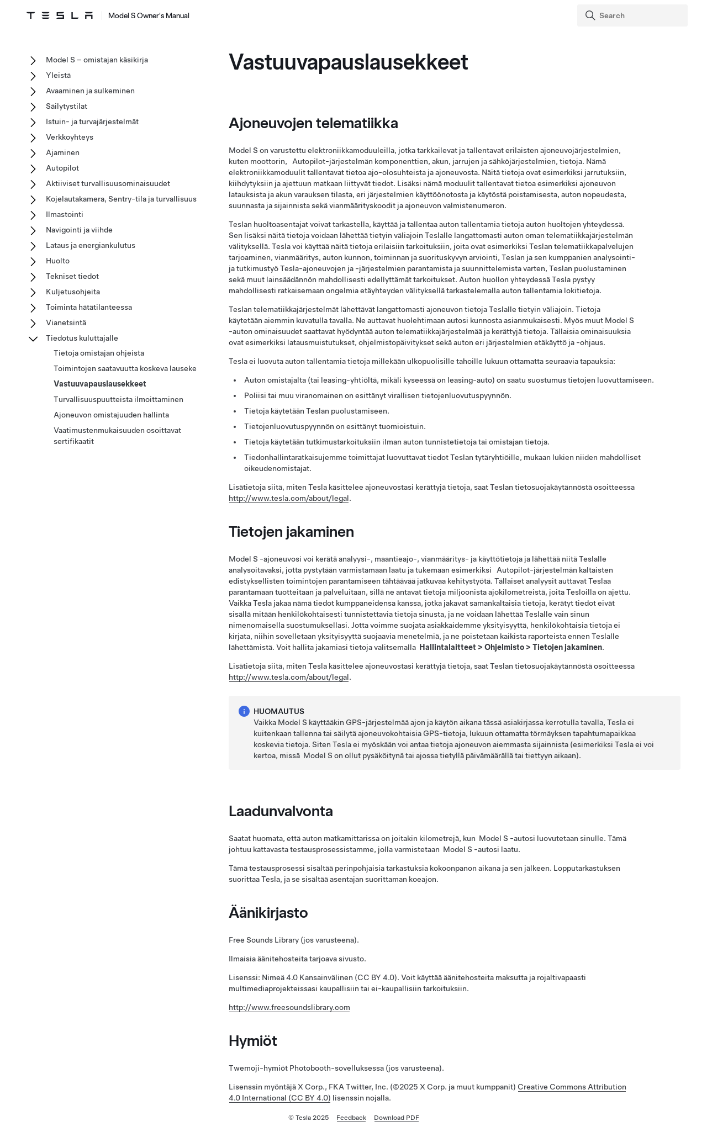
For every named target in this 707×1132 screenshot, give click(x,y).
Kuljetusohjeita (73, 291)
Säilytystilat (66, 106)
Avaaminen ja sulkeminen (90, 90)
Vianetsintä (66, 322)
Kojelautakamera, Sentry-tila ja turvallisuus (121, 198)
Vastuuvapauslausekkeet (100, 383)
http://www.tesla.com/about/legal (289, 498)
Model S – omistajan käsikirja (97, 59)
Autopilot (62, 167)
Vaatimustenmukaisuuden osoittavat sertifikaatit (117, 436)
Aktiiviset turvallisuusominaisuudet (108, 183)
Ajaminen (63, 152)
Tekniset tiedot (72, 276)
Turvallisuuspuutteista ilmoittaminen (118, 399)
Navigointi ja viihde (79, 229)
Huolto (58, 260)
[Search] (633, 15)
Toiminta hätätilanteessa (89, 307)
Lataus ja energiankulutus (90, 245)
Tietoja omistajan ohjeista (99, 352)
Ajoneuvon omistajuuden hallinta (111, 414)
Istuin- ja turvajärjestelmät (92, 121)
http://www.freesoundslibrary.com (289, 1007)
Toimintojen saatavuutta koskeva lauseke (125, 368)
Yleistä (58, 75)
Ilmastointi (64, 214)
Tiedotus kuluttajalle (82, 338)
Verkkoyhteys (69, 137)
